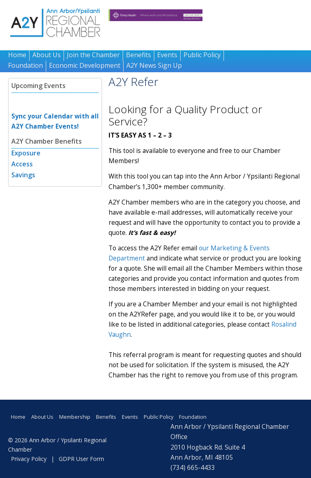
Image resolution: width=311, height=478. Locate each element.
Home (17, 54)
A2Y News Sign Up (154, 65)
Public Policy (202, 54)
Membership (74, 416)
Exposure (25, 153)
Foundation (25, 65)
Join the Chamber (93, 54)
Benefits (138, 54)
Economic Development (84, 65)
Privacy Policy (29, 459)
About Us (46, 54)
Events (167, 54)
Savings (23, 174)
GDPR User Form (81, 459)
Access (22, 163)
